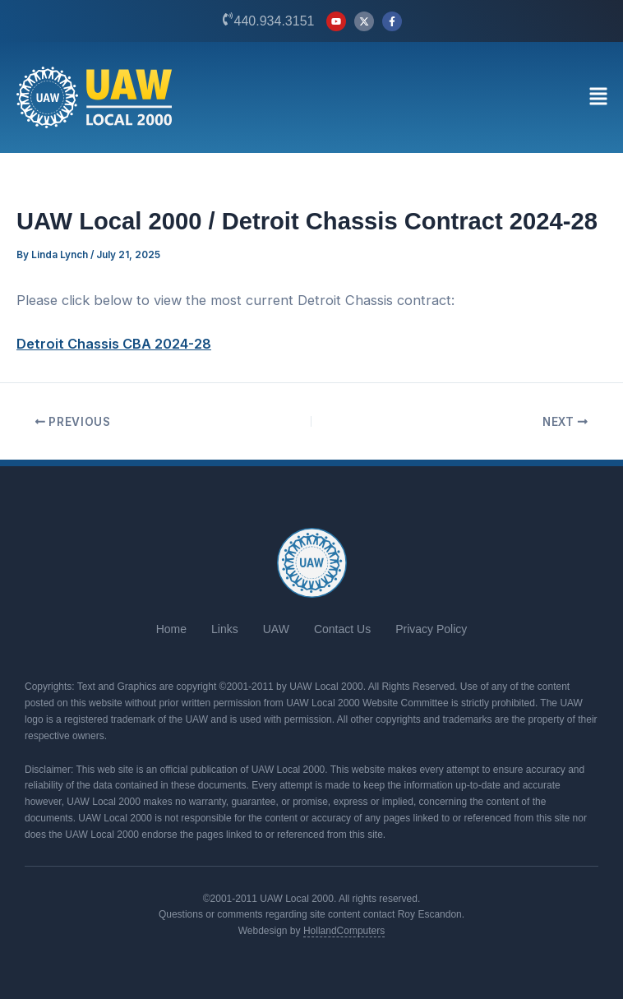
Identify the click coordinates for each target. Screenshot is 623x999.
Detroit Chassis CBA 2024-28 (113, 343)
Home (171, 629)
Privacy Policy (431, 629)
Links (224, 629)
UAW (276, 629)
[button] (598, 97)
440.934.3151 (274, 21)
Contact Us (342, 629)
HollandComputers (344, 931)
